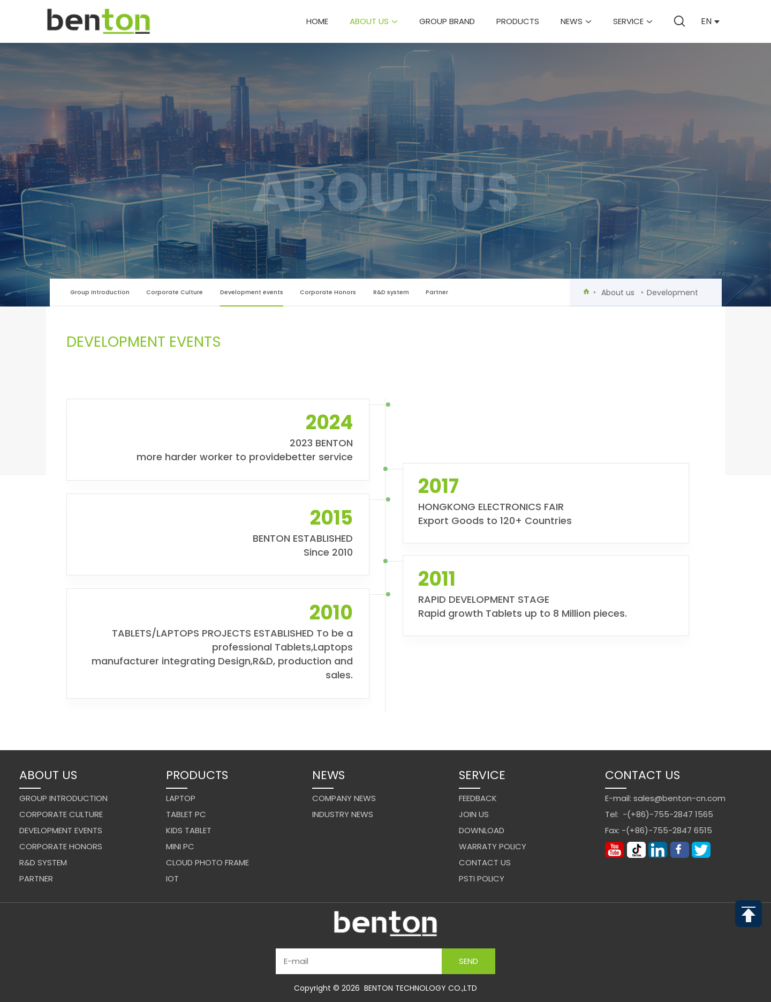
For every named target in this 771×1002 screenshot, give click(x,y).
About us (374, 21)
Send (468, 961)
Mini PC (180, 846)
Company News (344, 798)
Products (517, 21)
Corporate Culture (174, 292)
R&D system (391, 292)
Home (317, 21)
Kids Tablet (188, 830)
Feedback (478, 798)
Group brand (447, 21)
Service (633, 21)
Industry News (342, 814)
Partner (437, 292)
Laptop (180, 798)
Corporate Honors (328, 292)
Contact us (485, 862)
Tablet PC (186, 814)
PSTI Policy (481, 878)
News (576, 21)
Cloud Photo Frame (207, 862)
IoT (172, 878)
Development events (251, 297)
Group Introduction (100, 292)
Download (481, 830)
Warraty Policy (492, 846)
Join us (474, 814)
